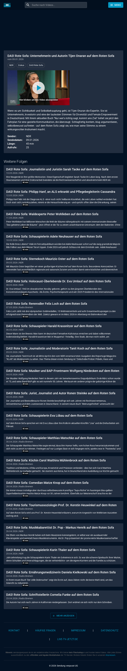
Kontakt (14, 630)
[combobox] (59, 5)
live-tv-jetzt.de (67, 639)
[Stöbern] (115, 5)
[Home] (8, 5)
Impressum (78, 630)
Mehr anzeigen (63, 615)
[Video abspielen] (38, 87)
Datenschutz (109, 630)
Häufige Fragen (45, 630)
